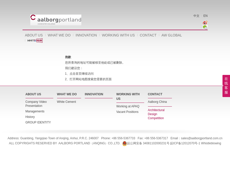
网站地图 (82, 79)
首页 (79, 73)
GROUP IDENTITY (38, 122)
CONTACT (148, 35)
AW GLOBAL (171, 35)
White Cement (66, 102)
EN (205, 16)
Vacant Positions (127, 112)
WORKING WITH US (118, 35)
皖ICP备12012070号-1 (185, 143)
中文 (196, 16)
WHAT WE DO (59, 35)
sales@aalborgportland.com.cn (201, 138)
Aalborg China (157, 102)
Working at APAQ (127, 106)
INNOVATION (86, 35)
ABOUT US (34, 35)
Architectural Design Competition (156, 114)
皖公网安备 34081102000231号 (145, 143)
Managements (35, 111)
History (30, 117)
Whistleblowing (211, 143)
